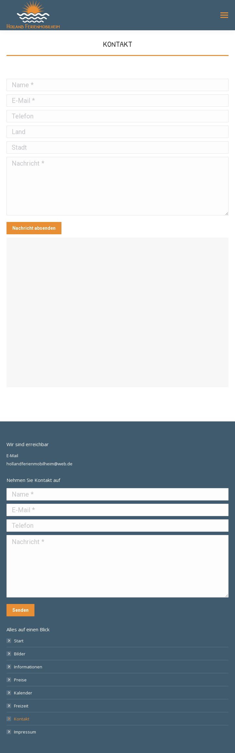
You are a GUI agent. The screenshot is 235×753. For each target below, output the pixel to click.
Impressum (25, 732)
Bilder (19, 654)
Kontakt (21, 719)
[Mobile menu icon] (224, 15)
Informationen (28, 667)
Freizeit (21, 706)
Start (18, 641)
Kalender (23, 693)
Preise (20, 680)
